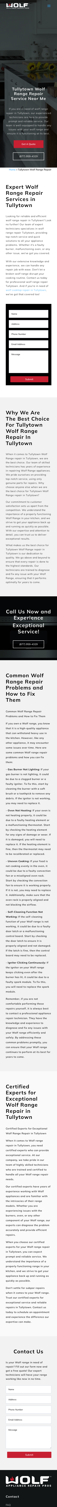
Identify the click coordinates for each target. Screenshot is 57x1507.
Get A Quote (29, 144)
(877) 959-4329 (28, 156)
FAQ (8, 1504)
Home (12, 169)
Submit (29, 379)
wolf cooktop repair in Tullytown (26, 290)
